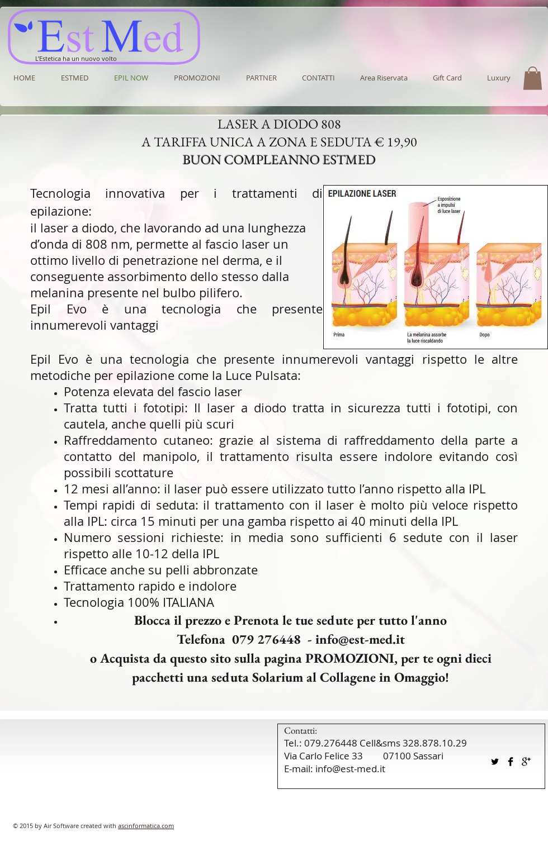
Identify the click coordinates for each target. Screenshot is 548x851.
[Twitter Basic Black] (494, 761)
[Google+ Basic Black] (526, 761)
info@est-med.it (360, 639)
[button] (261, 78)
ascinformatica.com (146, 825)
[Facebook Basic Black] (510, 761)
